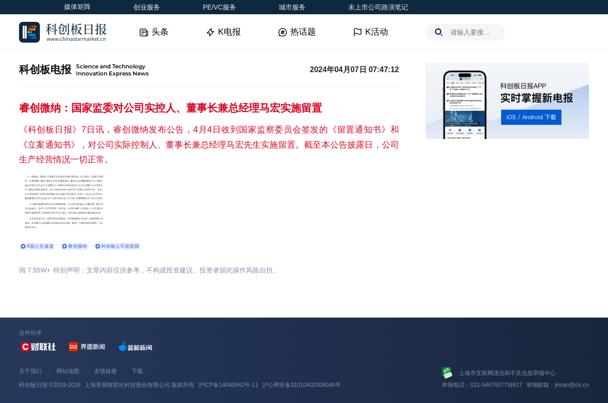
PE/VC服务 (219, 7)
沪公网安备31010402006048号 (301, 385)
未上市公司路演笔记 (378, 7)
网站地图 (68, 371)
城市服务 (292, 7)
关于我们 (30, 371)
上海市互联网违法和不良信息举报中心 (507, 373)
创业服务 (146, 7)
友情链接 (105, 371)
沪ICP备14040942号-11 (228, 385)
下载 (137, 371)
